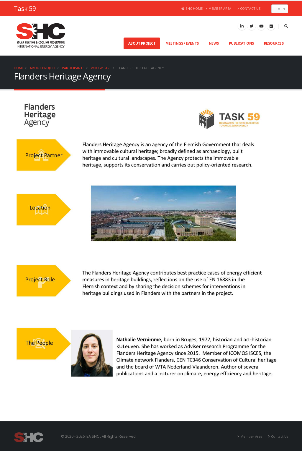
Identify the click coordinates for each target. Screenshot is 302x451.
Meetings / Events (182, 43)
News (214, 43)
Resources (274, 43)
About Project (142, 43)
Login (280, 9)
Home (19, 68)
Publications (241, 43)
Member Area (218, 8)
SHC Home (192, 8)
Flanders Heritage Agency (140, 68)
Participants (73, 68)
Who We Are (101, 68)
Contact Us (249, 8)
